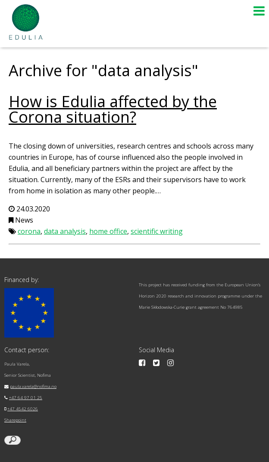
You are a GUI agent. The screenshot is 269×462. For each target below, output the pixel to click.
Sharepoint (15, 420)
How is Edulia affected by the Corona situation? (113, 109)
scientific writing (157, 231)
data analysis (65, 231)
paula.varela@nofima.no (33, 386)
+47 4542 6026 (22, 409)
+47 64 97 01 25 (25, 397)
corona (29, 231)
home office (108, 231)
